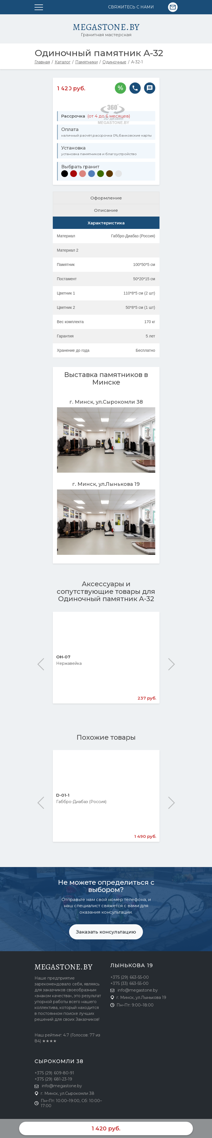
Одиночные (114, 62)
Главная (42, 62)
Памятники (86, 62)
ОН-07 (63, 656)
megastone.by (64, 967)
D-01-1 (62, 795)
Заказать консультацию (106, 932)
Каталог (62, 62)
